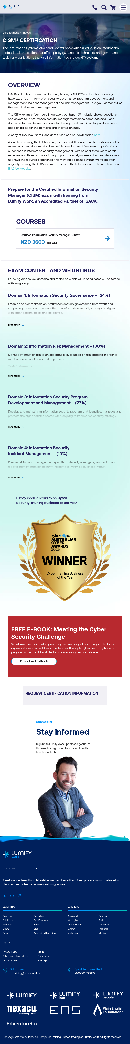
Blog (36, 928)
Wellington (73, 920)
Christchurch (75, 924)
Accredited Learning (45, 933)
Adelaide (103, 928)
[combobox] (4, 868)
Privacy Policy (10, 952)
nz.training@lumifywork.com (26, 973)
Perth (101, 920)
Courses (7, 916)
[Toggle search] (104, 7)
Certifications (11, 32)
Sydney (71, 928)
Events (37, 924)
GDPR (41, 952)
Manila (102, 933)
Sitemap (42, 960)
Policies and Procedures (15, 956)
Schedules (39, 916)
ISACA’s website (19, 168)
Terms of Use (10, 960)
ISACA (27, 32)
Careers (7, 933)
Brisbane (103, 916)
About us (7, 924)
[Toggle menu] (123, 7)
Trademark (43, 956)
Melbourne (73, 933)
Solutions (8, 920)
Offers (6, 928)
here (97, 135)
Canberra (104, 924)
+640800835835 (85, 973)
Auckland (73, 916)
